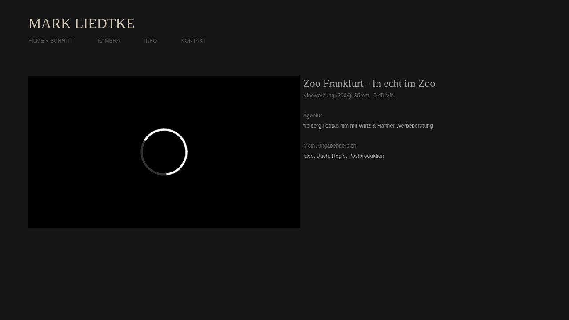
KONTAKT (193, 41)
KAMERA (108, 41)
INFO (150, 41)
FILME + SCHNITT (50, 41)
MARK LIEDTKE (81, 23)
